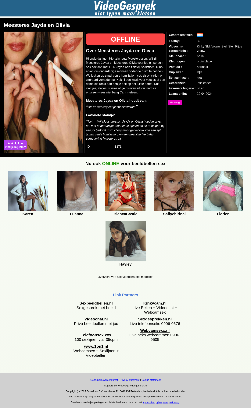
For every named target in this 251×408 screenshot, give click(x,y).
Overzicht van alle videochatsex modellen (125, 276)
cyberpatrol (162, 402)
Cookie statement (151, 379)
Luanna (76, 214)
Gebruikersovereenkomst (104, 379)
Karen (27, 214)
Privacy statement (129, 379)
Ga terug (175, 102)
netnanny (175, 402)
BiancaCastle (126, 214)
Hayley (125, 264)
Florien (223, 214)
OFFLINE (125, 39)
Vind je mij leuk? (15, 144)
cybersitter (149, 402)
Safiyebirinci (174, 214)
